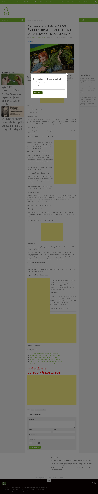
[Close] (67, 74)
